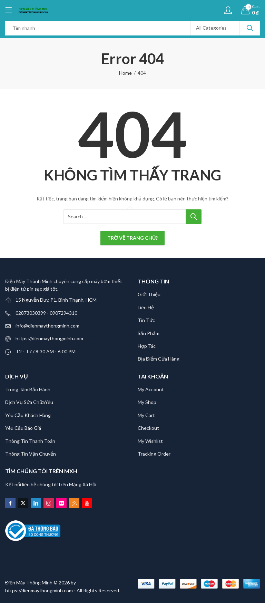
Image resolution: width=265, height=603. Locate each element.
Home (125, 73)
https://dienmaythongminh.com (49, 338)
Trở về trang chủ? (132, 238)
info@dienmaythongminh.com (47, 326)
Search (250, 28)
